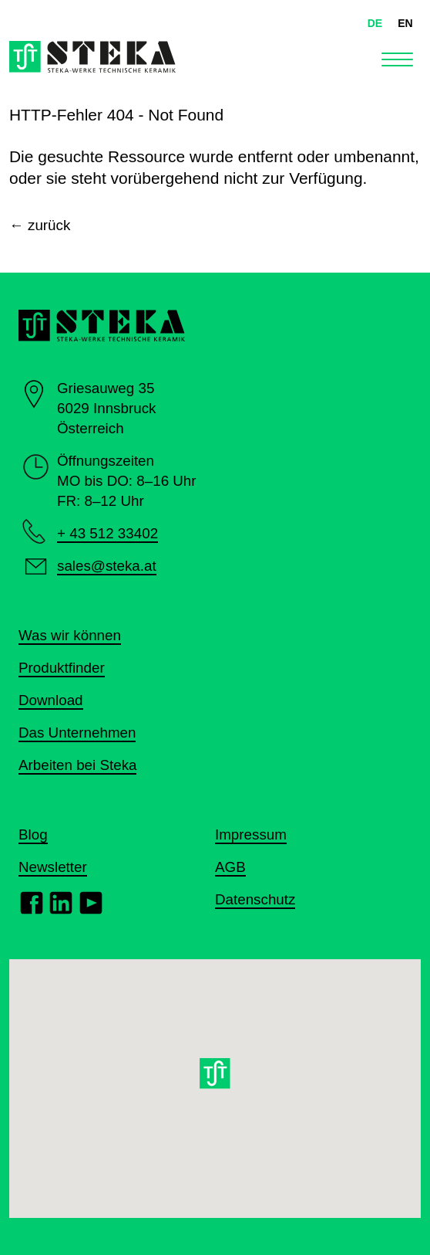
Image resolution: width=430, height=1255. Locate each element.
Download (50, 700)
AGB (230, 867)
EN (405, 23)
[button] (216, 1077)
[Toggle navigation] (397, 57)
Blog (33, 834)
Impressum (251, 834)
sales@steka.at (106, 566)
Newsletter (52, 867)
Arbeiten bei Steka (77, 765)
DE (375, 23)
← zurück (39, 225)
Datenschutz (255, 899)
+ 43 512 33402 (107, 533)
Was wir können (69, 635)
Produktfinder (61, 668)
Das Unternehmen (77, 732)
